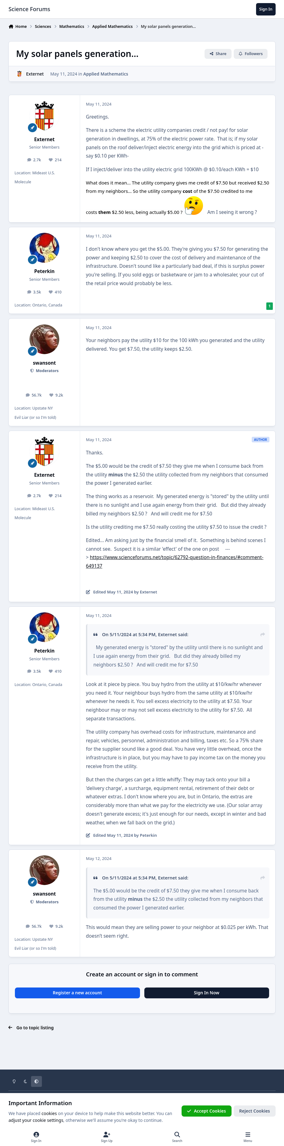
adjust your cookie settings (35, 1120)
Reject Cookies (254, 1111)
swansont (44, 363)
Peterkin (44, 271)
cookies (49, 1113)
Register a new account (77, 993)
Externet (35, 74)
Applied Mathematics (105, 74)
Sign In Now (206, 993)
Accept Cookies (206, 1111)
